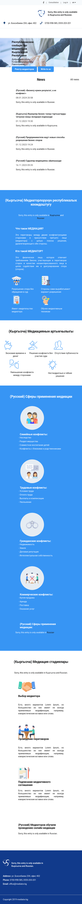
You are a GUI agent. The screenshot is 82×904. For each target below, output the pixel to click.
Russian (68, 15)
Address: (7, 876)
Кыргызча (55, 15)
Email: (6, 884)
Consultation (54, 2)
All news (74, 79)
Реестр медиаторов (24, 69)
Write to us (46, 69)
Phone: (6, 880)
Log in (65, 2)
